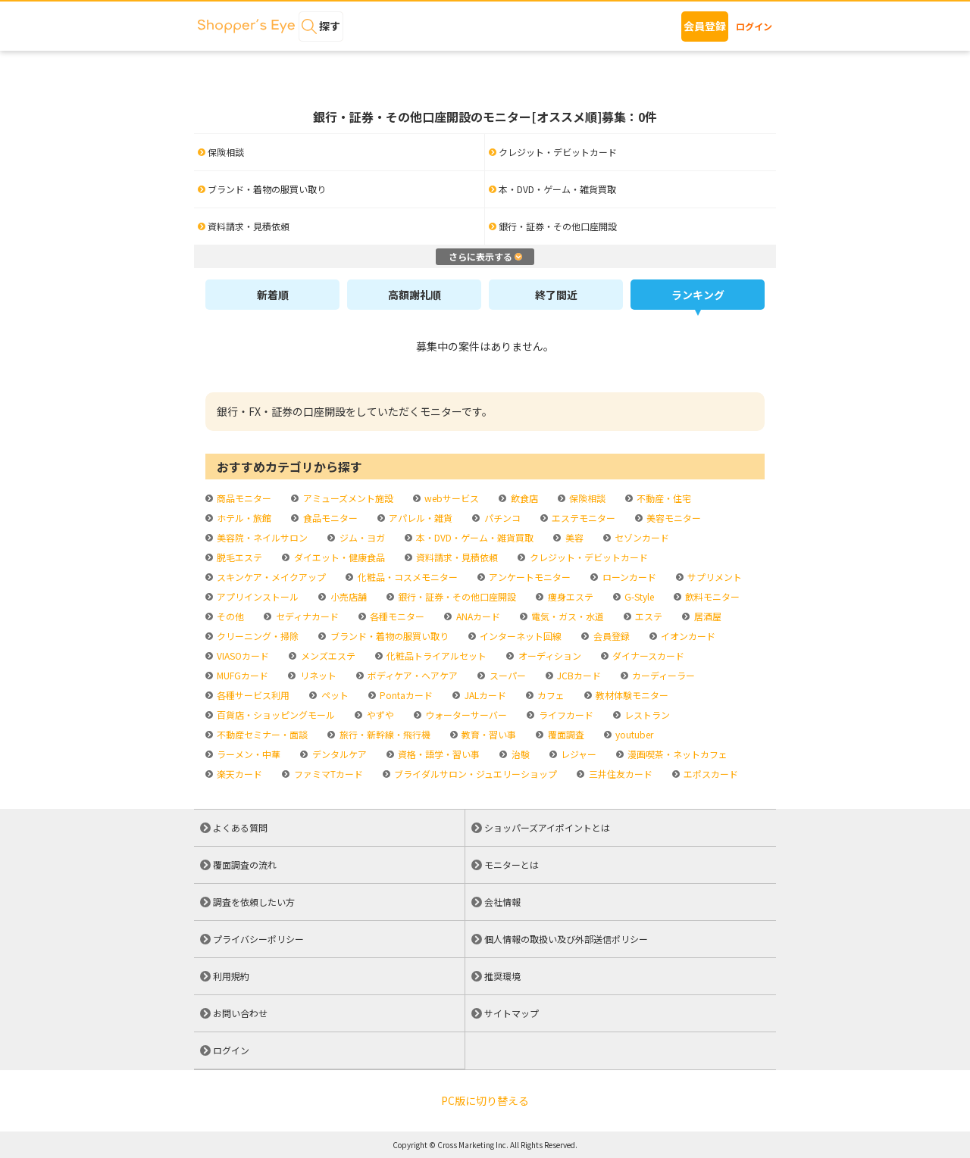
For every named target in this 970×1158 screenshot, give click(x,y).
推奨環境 (502, 975)
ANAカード (477, 616)
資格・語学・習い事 (438, 754)
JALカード (484, 694)
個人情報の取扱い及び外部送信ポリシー (566, 938)
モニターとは (511, 864)
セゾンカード (640, 537)
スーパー (506, 675)
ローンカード (628, 576)
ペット (334, 694)
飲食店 (523, 498)
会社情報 (502, 901)
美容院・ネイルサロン (261, 537)
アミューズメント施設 (347, 498)
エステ (647, 616)
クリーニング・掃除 (256, 635)
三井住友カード (619, 773)
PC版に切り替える (485, 1100)
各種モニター (396, 616)
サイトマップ (511, 1013)
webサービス (450, 498)
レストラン (646, 714)
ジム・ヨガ (361, 537)
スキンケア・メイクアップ (270, 576)
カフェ (550, 694)
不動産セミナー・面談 (261, 734)
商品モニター (242, 498)
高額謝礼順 (414, 294)
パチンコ (501, 517)
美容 (573, 537)
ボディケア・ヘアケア (411, 675)
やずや (379, 714)
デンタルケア (338, 754)
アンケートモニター (529, 576)
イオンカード (687, 635)
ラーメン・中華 (247, 754)
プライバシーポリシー (258, 938)
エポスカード (709, 773)
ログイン (754, 26)
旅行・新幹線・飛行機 (383, 734)
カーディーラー (662, 675)
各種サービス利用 (251, 694)
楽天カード (238, 773)
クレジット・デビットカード (587, 557)
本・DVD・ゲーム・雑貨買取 (474, 537)
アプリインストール (256, 596)
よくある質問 (240, 827)
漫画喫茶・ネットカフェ (676, 754)
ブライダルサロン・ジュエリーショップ (474, 773)
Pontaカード (405, 694)
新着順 (273, 294)
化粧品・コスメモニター (406, 576)
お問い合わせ (240, 1013)
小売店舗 (347, 596)
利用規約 (231, 975)
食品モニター (329, 517)
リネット (317, 675)
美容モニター (672, 517)
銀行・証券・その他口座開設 (456, 596)
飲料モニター (711, 596)
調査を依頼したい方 (254, 901)
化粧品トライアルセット (435, 655)
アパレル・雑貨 (419, 517)
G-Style (638, 596)
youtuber (633, 734)
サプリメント (713, 576)
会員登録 (705, 25)
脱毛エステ (238, 557)
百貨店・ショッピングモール (274, 714)
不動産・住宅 (662, 498)
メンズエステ (327, 655)
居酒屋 (706, 616)
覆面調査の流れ (245, 864)
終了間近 (556, 294)
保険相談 (586, 498)
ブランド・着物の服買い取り (388, 635)
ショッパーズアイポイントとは (547, 827)
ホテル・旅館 (242, 517)
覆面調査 (565, 734)
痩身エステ (569, 596)
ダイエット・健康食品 (338, 557)
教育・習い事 (487, 734)
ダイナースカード (647, 655)
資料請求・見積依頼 (456, 557)
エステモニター (582, 517)
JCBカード (578, 675)
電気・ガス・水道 (566, 616)
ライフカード (565, 714)
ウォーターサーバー (465, 714)
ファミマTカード (327, 773)
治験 (519, 754)
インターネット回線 (519, 635)
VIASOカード (241, 655)
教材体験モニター (630, 694)
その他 (229, 616)
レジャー (577, 754)
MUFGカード (241, 675)
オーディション (548, 655)
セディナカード (306, 616)
